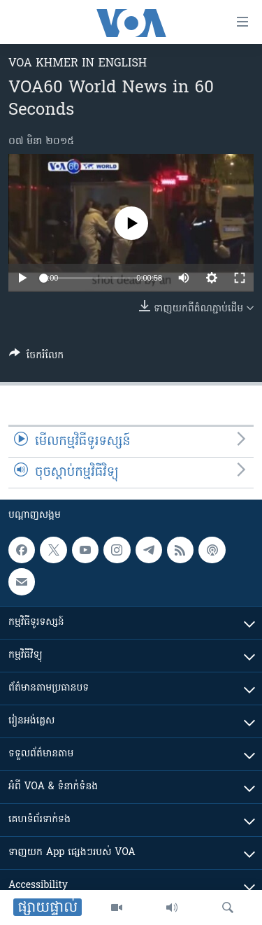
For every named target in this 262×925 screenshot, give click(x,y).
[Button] (36, 357)
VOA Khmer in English (77, 63)
